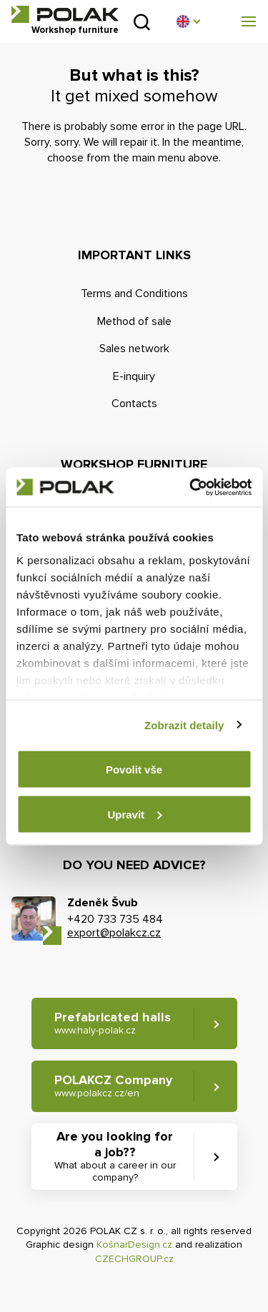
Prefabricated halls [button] (112, 1023)
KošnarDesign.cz (134, 1244)
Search (141, 22)
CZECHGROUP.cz (134, 1259)
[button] (188, 21)
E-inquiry (134, 376)
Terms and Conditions (134, 293)
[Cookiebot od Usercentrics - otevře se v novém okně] (191, 487)
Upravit (134, 814)
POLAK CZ (65, 14)
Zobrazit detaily (184, 724)
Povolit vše (134, 769)
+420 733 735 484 (115, 919)
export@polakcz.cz (114, 933)
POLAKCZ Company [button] (113, 1086)
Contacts (134, 403)
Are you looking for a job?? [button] (115, 1156)
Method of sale (134, 321)
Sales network (134, 348)
